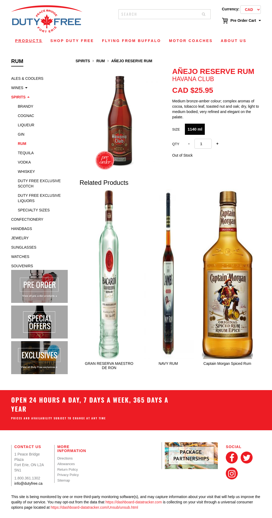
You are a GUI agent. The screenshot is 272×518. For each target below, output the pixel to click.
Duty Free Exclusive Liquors (39, 198)
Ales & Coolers (27, 78)
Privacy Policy (68, 475)
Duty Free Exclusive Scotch (39, 183)
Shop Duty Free (72, 41)
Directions (65, 458)
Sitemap (63, 480)
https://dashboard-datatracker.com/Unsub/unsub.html (94, 507)
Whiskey (26, 171)
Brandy (25, 106)
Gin (21, 134)
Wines (17, 88)
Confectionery (27, 219)
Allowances (66, 464)
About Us (233, 41)
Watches (20, 256)
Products (28, 41)
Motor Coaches (191, 41)
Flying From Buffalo (131, 41)
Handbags (21, 229)
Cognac (26, 116)
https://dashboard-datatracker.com (133, 502)
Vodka (24, 162)
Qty (175, 144)
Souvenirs (22, 266)
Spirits (18, 97)
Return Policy (67, 469)
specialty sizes (34, 210)
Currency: (230, 9)
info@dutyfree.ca (28, 483)
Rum (22, 143)
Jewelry (20, 238)
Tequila (26, 153)
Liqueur (26, 125)
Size (176, 129)
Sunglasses (23, 247)
